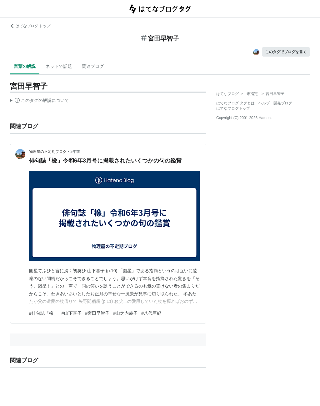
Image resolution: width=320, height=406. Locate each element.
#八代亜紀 (151, 313)
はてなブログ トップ (30, 26)
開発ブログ (282, 103)
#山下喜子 (72, 313)
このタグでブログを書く (286, 52)
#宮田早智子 (97, 313)
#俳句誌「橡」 (43, 313)
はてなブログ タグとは (235, 103)
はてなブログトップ (233, 108)
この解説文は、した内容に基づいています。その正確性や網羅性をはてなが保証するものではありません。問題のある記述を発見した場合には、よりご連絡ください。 (39, 101)
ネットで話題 (59, 66)
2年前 (75, 151)
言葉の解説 (25, 66)
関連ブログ (93, 66)
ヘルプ (264, 103)
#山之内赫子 (125, 313)
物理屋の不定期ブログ (48, 151)
